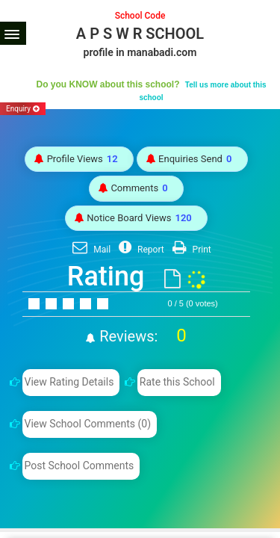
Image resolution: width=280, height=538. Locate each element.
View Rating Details (68, 382)
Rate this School (177, 382)
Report (139, 249)
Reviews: (141, 336)
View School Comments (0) (87, 424)
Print (190, 249)
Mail (90, 249)
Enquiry (23, 109)
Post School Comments (79, 465)
